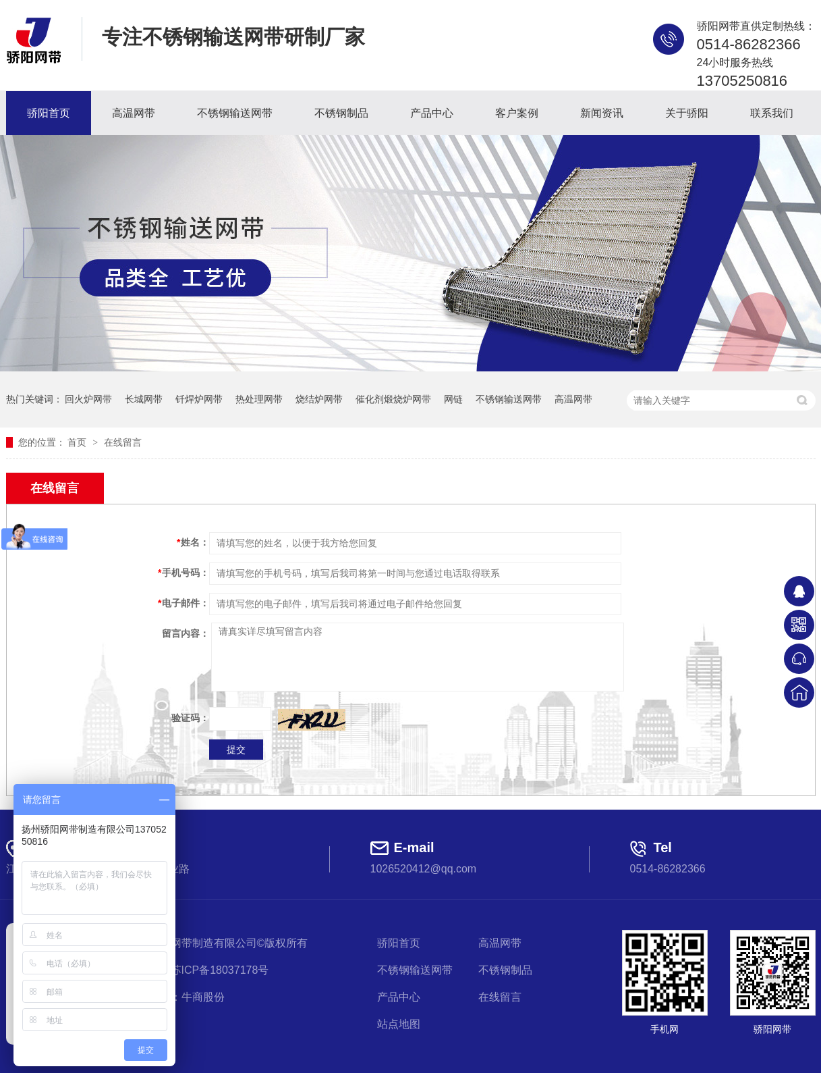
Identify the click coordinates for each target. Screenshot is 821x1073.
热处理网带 (259, 399)
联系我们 (771, 113)
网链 (453, 399)
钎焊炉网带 (199, 399)
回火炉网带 (88, 399)
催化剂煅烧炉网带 (393, 399)
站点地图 (398, 1024)
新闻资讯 (601, 113)
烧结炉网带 (319, 399)
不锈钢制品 (341, 113)
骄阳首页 (48, 113)
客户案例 (516, 113)
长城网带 (144, 399)
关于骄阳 (686, 113)
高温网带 (133, 113)
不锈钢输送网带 (235, 113)
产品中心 (431, 113)
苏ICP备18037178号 (220, 970)
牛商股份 (203, 997)
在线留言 (123, 442)
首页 (78, 442)
